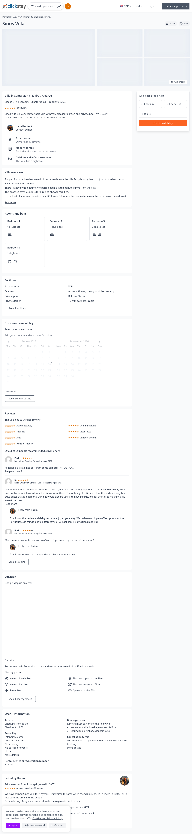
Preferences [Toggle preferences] (57, 825)
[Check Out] (175, 104)
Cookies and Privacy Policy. (47, 818)
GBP (126, 6)
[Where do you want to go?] (46, 6)
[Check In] (150, 104)
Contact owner (24, 129)
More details (12, 755)
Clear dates (10, 391)
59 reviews (22, 107)
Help (138, 6)
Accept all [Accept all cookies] (13, 825)
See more (10, 202)
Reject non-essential (35, 825)
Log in (151, 6)
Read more (11, 504)
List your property (175, 6)
